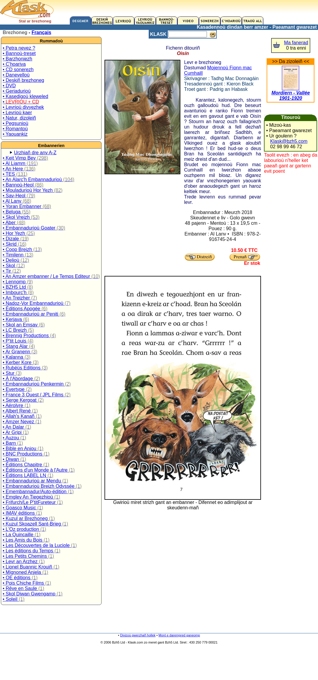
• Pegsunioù (15, 123)
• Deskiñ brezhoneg (23, 80)
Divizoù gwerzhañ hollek (138, 635)
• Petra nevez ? (19, 48)
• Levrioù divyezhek (23, 107)
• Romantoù (15, 128)
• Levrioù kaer (17, 112)
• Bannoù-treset (19, 53)
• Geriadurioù (17, 91)
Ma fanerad (296, 42)
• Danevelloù (16, 74)
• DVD (9, 85)
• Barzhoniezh (17, 58)
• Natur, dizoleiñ (19, 117)
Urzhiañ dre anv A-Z (35, 152)
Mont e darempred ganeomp (179, 635)
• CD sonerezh (18, 69)
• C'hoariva (14, 64)
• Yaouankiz (15, 134)
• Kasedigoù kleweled (25, 96)
